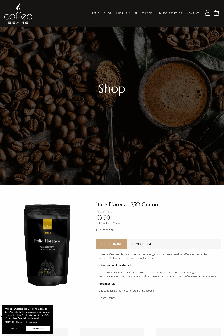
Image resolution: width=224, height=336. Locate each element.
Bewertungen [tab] (143, 244)
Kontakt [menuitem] (193, 13)
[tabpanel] (112, 92)
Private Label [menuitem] (144, 13)
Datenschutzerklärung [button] (26, 322)
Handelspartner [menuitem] (170, 13)
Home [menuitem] (95, 13)
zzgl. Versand (115, 223)
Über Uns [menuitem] (123, 13)
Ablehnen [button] (15, 329)
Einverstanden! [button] (38, 329)
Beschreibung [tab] (112, 244)
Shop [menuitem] (107, 13)
